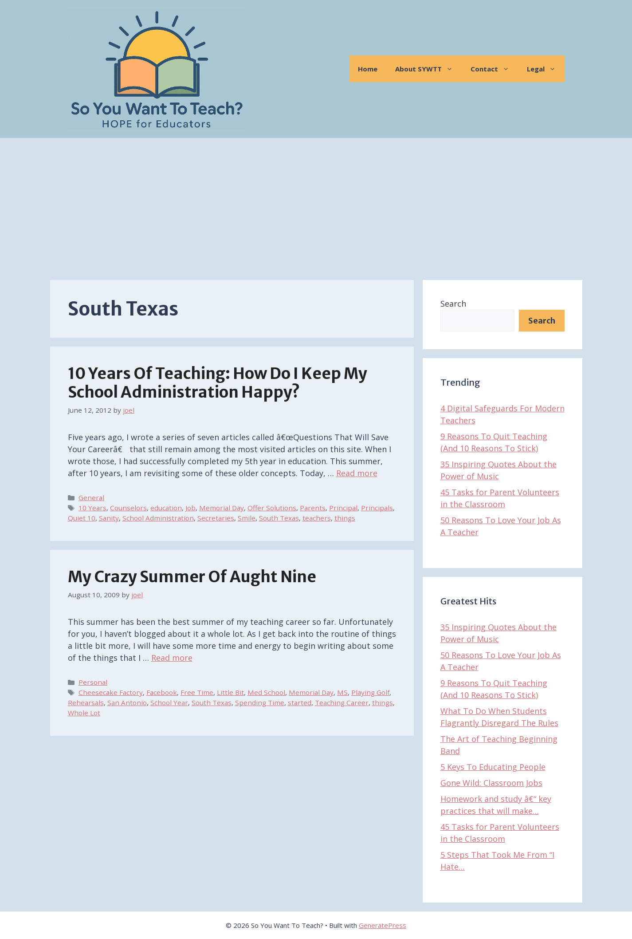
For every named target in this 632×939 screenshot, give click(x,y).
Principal (343, 507)
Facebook (161, 692)
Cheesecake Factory (111, 692)
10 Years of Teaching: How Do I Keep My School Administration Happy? (217, 383)
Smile (246, 517)
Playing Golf (370, 692)
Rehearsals (86, 702)
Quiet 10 (81, 517)
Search (453, 303)
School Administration (158, 517)
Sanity (109, 517)
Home (367, 68)
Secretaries (215, 517)
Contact (494, 68)
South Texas (279, 517)
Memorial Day (221, 507)
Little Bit (230, 692)
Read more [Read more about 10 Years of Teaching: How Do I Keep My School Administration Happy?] (356, 473)
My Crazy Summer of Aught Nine (192, 577)
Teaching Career (342, 702)
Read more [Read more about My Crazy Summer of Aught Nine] (171, 657)
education (166, 507)
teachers (316, 517)
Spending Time (259, 702)
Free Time (197, 692)
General (91, 497)
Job (190, 507)
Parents (313, 507)
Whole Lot (84, 712)
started (299, 702)
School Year (169, 702)
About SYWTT (428, 68)
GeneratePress (382, 925)
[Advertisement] (316, 204)
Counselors (128, 507)
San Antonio (127, 702)
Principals (377, 507)
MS (342, 692)
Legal (546, 68)
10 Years (92, 507)
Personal (93, 682)
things (344, 517)
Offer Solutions (271, 507)
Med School (266, 692)
